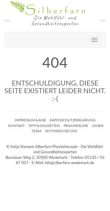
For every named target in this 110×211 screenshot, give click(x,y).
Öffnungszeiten (44, 125)
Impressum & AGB (30, 120)
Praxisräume (76, 125)
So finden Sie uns (61, 131)
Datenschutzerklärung (73, 120)
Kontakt (16, 125)
